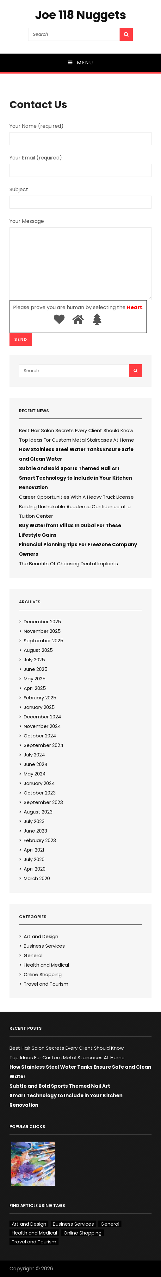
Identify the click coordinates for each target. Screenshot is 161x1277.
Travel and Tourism (46, 984)
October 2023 (40, 792)
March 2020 (37, 878)
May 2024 (35, 773)
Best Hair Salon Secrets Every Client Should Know (76, 430)
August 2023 (38, 811)
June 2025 (35, 669)
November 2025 (42, 631)
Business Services (44, 946)
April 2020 (35, 868)
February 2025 (40, 697)
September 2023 (43, 802)
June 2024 (35, 764)
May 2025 (35, 678)
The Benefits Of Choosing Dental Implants (68, 563)
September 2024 (43, 745)
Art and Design (41, 936)
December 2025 (42, 621)
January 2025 (39, 707)
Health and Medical (46, 965)
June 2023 (35, 830)
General (33, 955)
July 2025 (34, 659)
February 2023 (40, 840)
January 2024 (39, 783)
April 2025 (35, 688)
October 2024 (40, 735)
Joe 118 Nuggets (80, 15)
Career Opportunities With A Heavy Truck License (76, 497)
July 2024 (34, 754)
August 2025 (38, 650)
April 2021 (34, 849)
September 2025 (43, 640)
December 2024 (42, 716)
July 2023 (34, 821)
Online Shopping (43, 974)
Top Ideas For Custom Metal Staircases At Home (76, 440)
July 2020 (34, 859)
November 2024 (42, 726)
